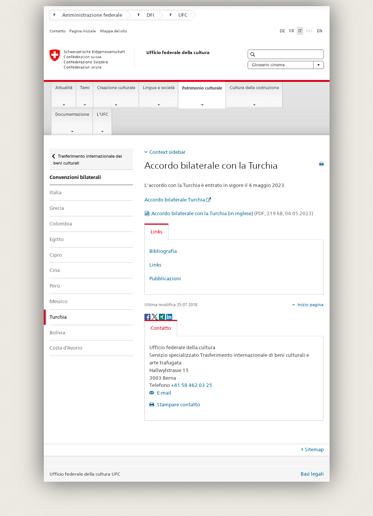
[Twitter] (155, 316)
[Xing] (162, 316)
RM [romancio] (310, 30)
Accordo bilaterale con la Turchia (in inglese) (232, 213)
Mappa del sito (113, 31)
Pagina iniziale (82, 31)
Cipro (56, 255)
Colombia (61, 223)
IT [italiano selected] (300, 31)
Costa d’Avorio (66, 348)
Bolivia (57, 332)
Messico (58, 301)
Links (155, 265)
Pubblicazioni (165, 278)
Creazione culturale (116, 87)
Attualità (63, 87)
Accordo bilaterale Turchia (174, 199)
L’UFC (102, 114)
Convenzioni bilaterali (75, 177)
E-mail (163, 393)
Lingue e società (158, 87)
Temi (85, 87)
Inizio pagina (309, 304)
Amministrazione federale (88, 14)
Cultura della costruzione (254, 87)
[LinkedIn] (169, 316)
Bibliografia (163, 251)
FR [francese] (291, 31)
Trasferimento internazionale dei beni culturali (87, 157)
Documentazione (72, 114)
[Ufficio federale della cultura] (139, 59)
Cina (55, 270)
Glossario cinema (286, 65)
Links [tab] (156, 231)
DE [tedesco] (282, 31)
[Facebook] (148, 316)
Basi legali (312, 474)
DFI (146, 14)
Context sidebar (167, 152)
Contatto (58, 31)
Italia (55, 192)
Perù (55, 286)
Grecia (57, 208)
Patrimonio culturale (204, 90)
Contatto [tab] (160, 328)
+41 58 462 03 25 (191, 385)
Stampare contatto (178, 404)
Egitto (57, 239)
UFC (179, 14)
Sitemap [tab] (314, 449)
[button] (253, 54)
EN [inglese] (319, 31)
